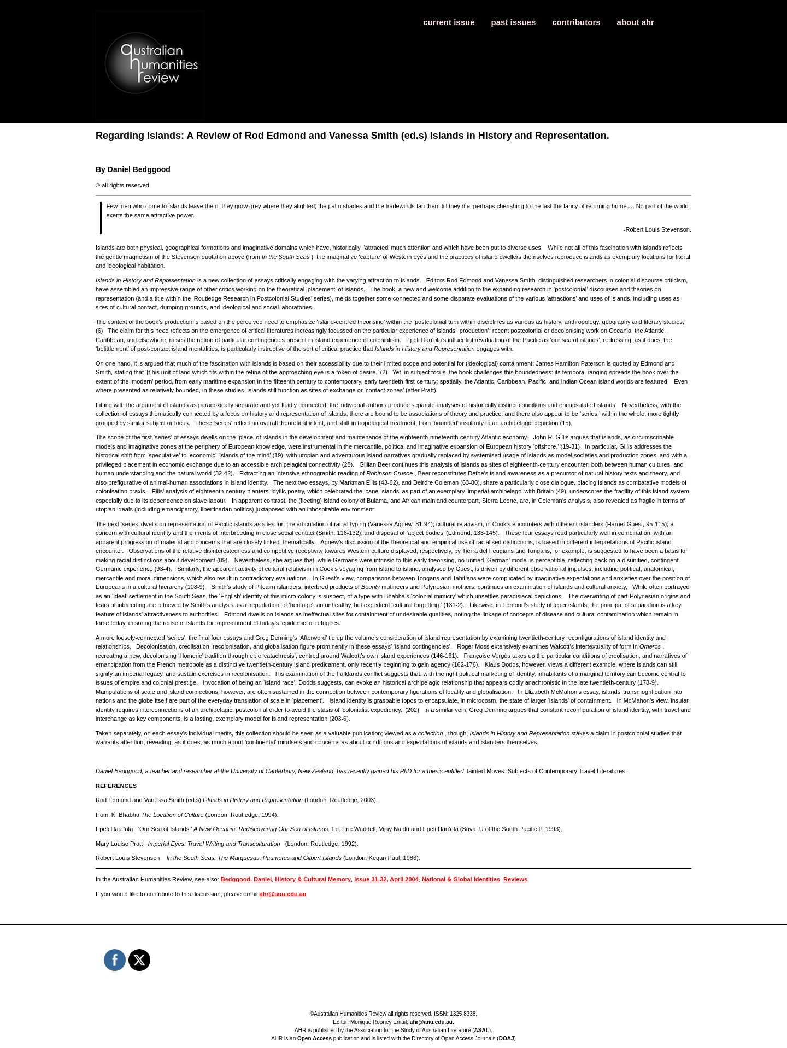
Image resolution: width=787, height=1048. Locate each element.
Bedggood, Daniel (246, 879)
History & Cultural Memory (313, 879)
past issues (513, 22)
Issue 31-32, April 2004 (386, 879)
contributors (576, 22)
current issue (448, 22)
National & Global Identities (461, 879)
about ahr (635, 22)
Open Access (314, 1038)
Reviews (515, 879)
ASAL (481, 1030)
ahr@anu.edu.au (283, 894)
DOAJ (506, 1038)
